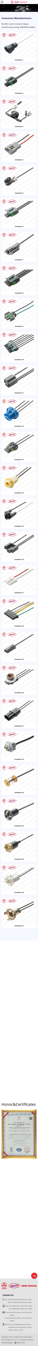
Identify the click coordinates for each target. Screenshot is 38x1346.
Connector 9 (19, 326)
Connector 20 (19, 693)
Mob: (18, 1306)
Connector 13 (19, 460)
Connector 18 (19, 626)
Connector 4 (19, 160)
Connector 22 (19, 759)
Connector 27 (19, 926)
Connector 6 (19, 226)
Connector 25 (19, 859)
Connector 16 (19, 559)
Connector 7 (19, 260)
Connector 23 (19, 792)
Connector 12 (19, 426)
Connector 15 (19, 526)
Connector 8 (19, 293)
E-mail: (20, 1312)
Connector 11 (19, 393)
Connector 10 (19, 360)
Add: (20, 1324)
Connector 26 (19, 892)
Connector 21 (19, 726)
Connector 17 (19, 593)
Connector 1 (19, 60)
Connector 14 (19, 493)
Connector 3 (19, 126)
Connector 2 (19, 93)
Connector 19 (19, 659)
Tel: (18, 1299)
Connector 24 (19, 826)
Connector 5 (19, 193)
